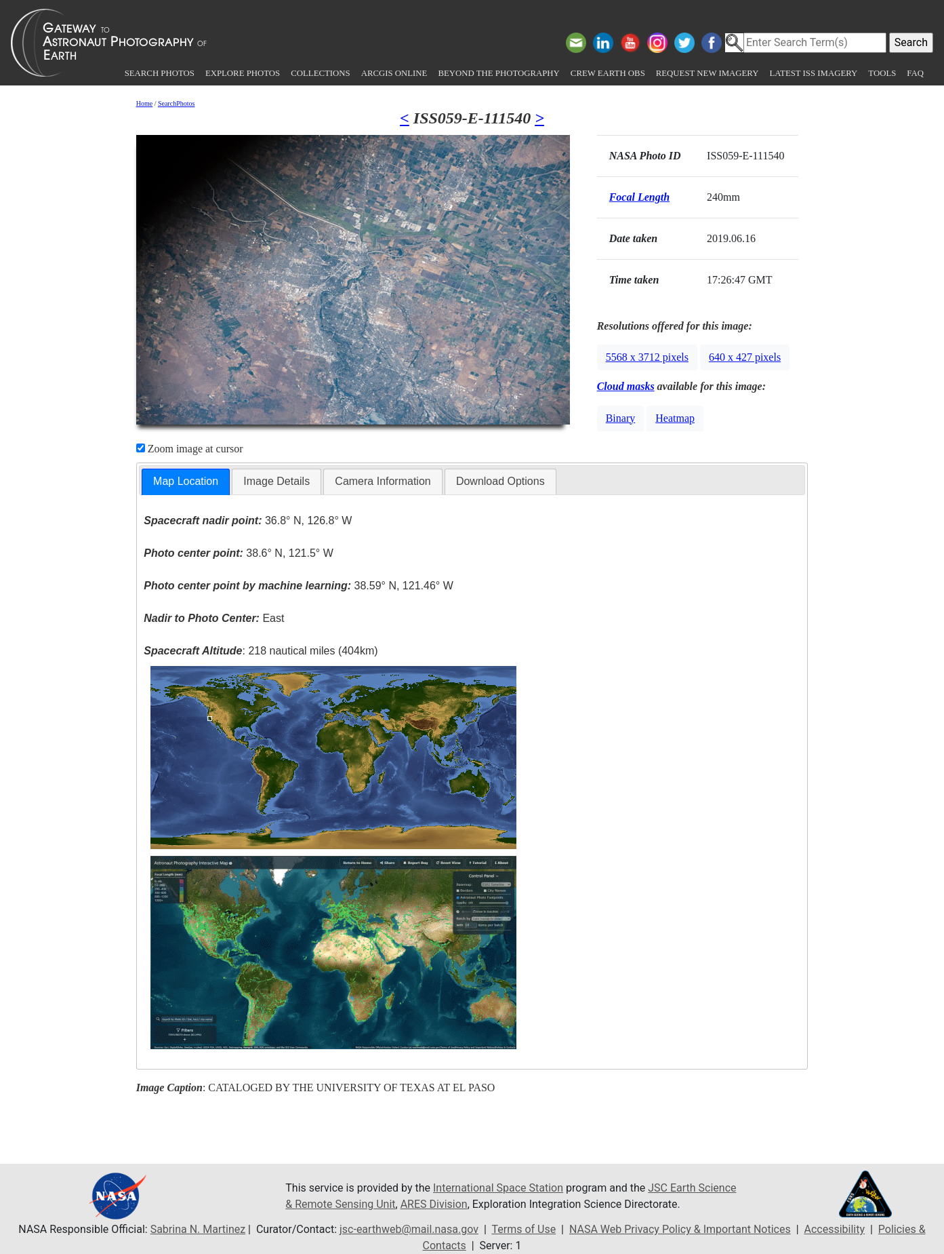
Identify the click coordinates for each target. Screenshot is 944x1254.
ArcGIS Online (394, 73)
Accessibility (834, 1229)
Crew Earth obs (608, 73)
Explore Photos (242, 73)
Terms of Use (523, 1229)
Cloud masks (626, 386)
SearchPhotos (176, 103)
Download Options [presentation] (500, 481)
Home (144, 103)
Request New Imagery (707, 73)
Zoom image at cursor (189, 448)
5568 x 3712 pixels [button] (647, 357)
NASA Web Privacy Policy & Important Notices (680, 1229)
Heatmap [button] (675, 418)
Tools (882, 73)
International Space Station (498, 1187)
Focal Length (639, 197)
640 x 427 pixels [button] (745, 357)
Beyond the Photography (498, 73)
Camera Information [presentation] (382, 481)
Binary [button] (621, 418)
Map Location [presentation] (185, 481)
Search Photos (159, 73)
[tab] (186, 482)
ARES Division (434, 1204)
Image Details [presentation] (276, 481)
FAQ (915, 73)
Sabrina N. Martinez (197, 1229)
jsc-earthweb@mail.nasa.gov (409, 1229)
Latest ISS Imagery (813, 73)
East (214, 618)
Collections (320, 73)
